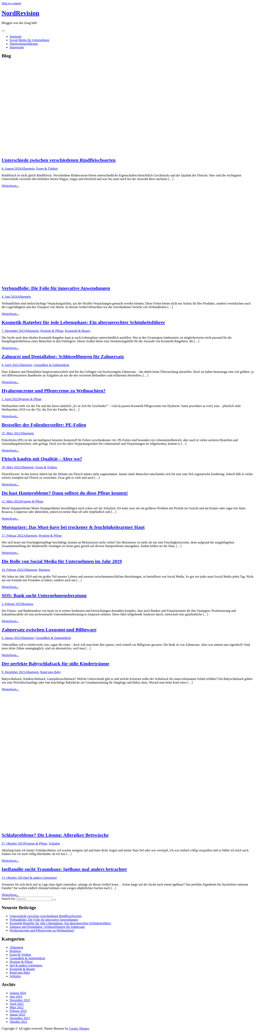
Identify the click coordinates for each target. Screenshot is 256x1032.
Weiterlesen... (10, 185)
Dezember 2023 (20, 1000)
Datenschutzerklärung (24, 43)
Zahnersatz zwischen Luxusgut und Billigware (49, 629)
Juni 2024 (16, 996)
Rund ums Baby (50, 672)
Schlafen (54, 843)
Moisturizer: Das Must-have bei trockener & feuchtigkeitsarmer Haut (73, 527)
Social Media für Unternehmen (29, 40)
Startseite (16, 36)
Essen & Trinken (47, 168)
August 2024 (18, 993)
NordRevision (20, 13)
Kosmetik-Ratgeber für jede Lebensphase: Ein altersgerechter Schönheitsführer (83, 322)
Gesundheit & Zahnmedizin (51, 365)
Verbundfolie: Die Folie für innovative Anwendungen (56, 288)
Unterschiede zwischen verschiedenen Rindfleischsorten (59, 160)
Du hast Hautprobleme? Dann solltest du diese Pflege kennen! (65, 493)
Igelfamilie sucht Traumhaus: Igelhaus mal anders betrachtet (64, 869)
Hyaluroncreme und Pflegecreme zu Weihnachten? (54, 390)
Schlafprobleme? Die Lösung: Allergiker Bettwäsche (55, 835)
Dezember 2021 (20, 1018)
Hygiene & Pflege (51, 330)
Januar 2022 (17, 1014)
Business (44, 569)
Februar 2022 (18, 1011)
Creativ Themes (79, 1028)
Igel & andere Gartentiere (40, 877)
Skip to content (11, 3)
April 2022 (17, 1003)
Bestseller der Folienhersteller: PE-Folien (44, 424)
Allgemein (28, 168)
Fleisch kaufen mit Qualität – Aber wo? (42, 458)
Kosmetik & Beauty (78, 330)
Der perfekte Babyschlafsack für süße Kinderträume (55, 663)
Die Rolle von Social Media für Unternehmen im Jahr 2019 (62, 561)
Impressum (17, 47)
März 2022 (17, 1007)
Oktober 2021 (18, 1021)
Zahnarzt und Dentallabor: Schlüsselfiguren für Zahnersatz (63, 356)
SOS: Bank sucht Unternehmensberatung (44, 595)
